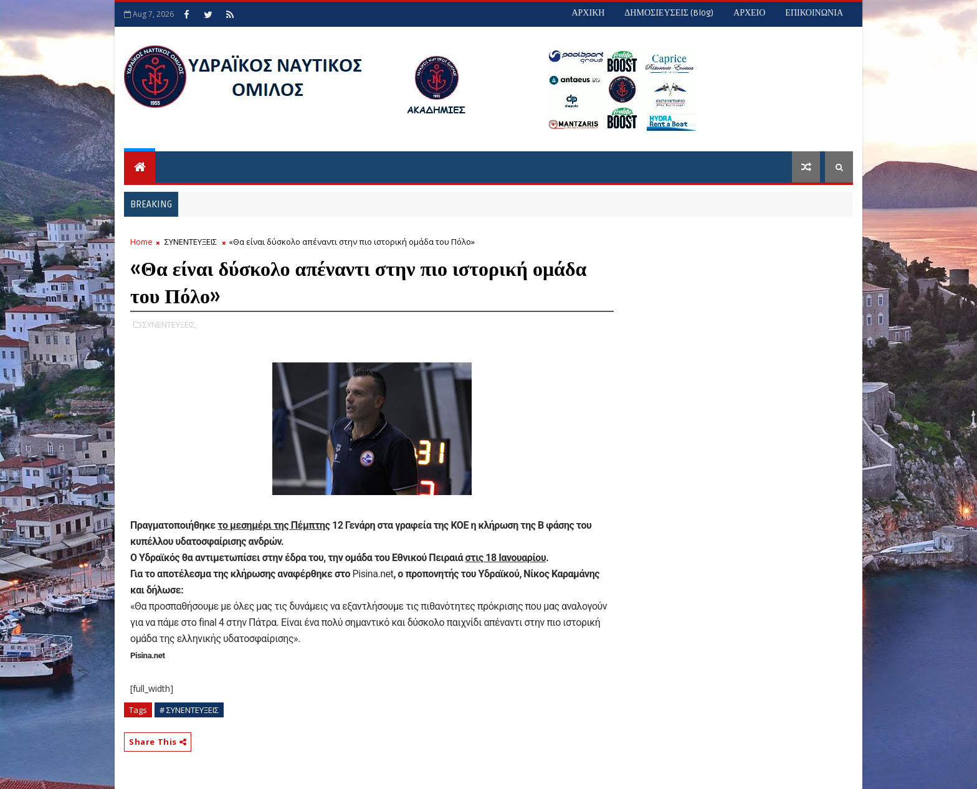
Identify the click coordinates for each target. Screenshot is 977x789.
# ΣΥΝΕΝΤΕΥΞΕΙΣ (189, 710)
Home (141, 241)
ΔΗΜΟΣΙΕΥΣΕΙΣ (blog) (668, 12)
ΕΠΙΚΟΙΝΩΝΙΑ (814, 12)
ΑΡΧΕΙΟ (749, 12)
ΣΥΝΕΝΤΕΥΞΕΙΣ (190, 241)
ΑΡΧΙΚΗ (587, 12)
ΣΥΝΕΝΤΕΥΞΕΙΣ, (170, 324)
